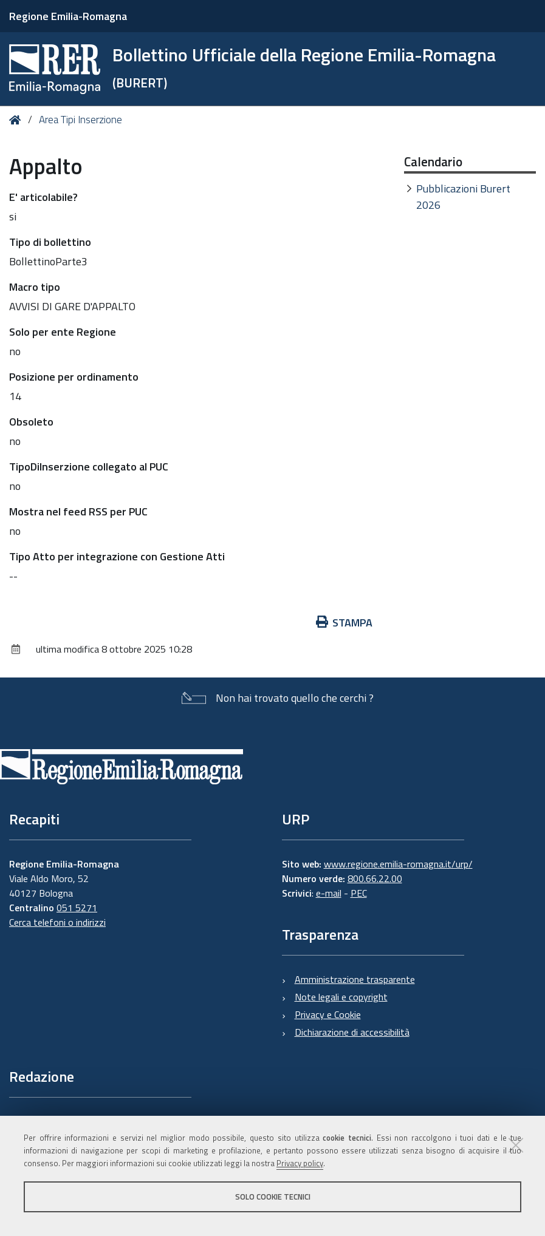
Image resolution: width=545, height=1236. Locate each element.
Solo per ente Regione (62, 332)
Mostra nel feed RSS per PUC (78, 511)
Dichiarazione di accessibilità (352, 1032)
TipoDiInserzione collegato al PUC (88, 466)
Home (17, 120)
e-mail (328, 893)
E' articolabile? (43, 197)
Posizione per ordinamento (74, 376)
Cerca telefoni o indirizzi (57, 922)
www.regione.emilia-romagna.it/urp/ (398, 864)
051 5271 (77, 907)
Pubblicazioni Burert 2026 (463, 196)
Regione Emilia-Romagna (68, 16)
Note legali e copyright (341, 997)
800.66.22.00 (375, 878)
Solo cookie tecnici (272, 1196)
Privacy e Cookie (328, 1014)
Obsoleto (31, 421)
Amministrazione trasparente (355, 979)
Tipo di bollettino (50, 242)
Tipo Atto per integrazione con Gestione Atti (117, 556)
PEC (359, 893)
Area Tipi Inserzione (80, 119)
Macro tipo (34, 287)
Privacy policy (299, 1163)
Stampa (344, 622)
